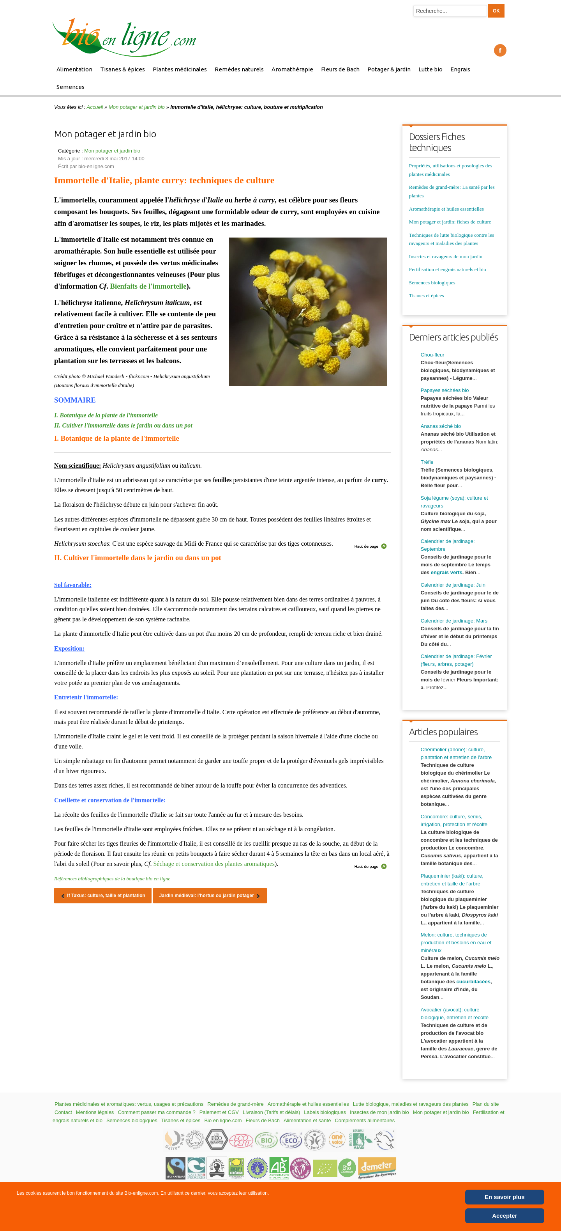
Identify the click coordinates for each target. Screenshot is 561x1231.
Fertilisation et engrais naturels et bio (447, 269)
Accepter (504, 1215)
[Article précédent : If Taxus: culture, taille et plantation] (103, 895)
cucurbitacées (473, 981)
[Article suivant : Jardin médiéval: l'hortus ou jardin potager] (210, 895)
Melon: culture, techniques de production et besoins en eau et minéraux (456, 942)
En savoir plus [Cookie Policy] (505, 1197)
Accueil (95, 107)
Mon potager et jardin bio (137, 107)
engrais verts (446, 572)
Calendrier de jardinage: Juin (453, 585)
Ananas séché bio (441, 426)
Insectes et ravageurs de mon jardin (445, 256)
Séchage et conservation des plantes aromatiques (213, 863)
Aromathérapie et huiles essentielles (446, 209)
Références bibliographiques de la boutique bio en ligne (112, 879)
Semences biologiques (432, 283)
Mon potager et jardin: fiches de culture (450, 222)
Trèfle (427, 462)
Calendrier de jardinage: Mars (454, 621)
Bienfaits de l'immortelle (148, 286)
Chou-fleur (433, 355)
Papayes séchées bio (445, 390)
